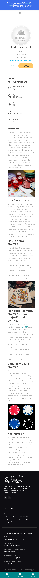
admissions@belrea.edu (13, 545)
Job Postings (23, 516)
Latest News (8, 519)
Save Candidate (26, 65)
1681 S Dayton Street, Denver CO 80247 (18, 533)
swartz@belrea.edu (11, 551)
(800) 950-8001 (20, 539)
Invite (13, 66)
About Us (7, 514)
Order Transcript (24, 519)
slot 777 (25, 327)
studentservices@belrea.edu (14, 558)
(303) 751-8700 (9, 539)
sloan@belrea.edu (10, 564)
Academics (23, 514)
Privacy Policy (8, 522)
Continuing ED (9, 516)
